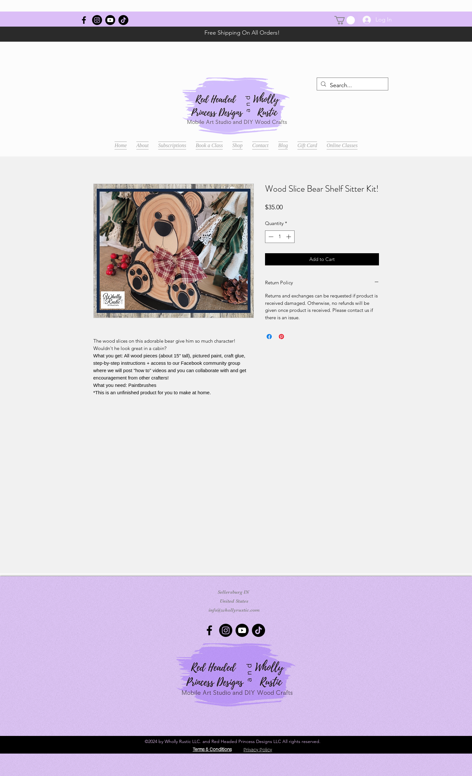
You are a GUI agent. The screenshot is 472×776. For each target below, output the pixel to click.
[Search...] (352, 85)
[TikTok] (123, 20)
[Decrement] (270, 237)
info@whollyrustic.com (234, 610)
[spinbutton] (279, 237)
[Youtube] (110, 20)
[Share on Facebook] (269, 336)
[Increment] (289, 237)
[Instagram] (97, 20)
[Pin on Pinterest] (281, 336)
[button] (344, 20)
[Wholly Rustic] (84, 20)
